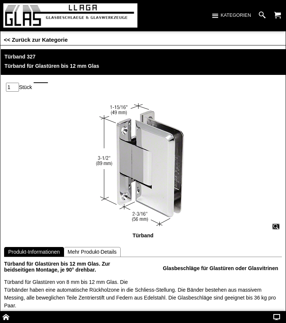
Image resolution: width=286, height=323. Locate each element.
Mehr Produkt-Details (92, 252)
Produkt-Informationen (34, 252)
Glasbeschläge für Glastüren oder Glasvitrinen (220, 268)
